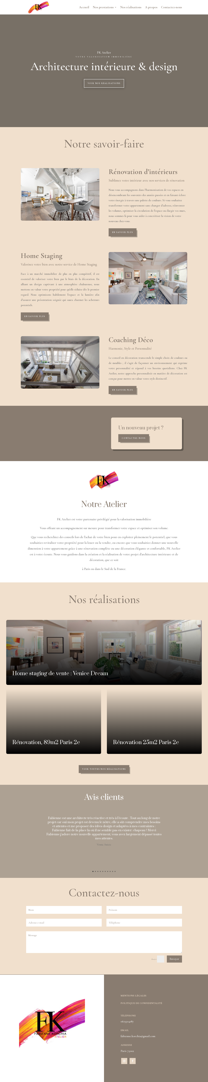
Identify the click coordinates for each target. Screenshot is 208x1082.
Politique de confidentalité (141, 1003)
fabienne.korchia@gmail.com (138, 1036)
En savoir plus (122, 232)
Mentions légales (133, 995)
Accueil (84, 7)
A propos (151, 7)
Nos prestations (103, 7)
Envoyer (174, 959)
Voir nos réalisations (104, 83)
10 (115, 871)
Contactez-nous (171, 7)
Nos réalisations (130, 7)
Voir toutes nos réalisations (104, 769)
